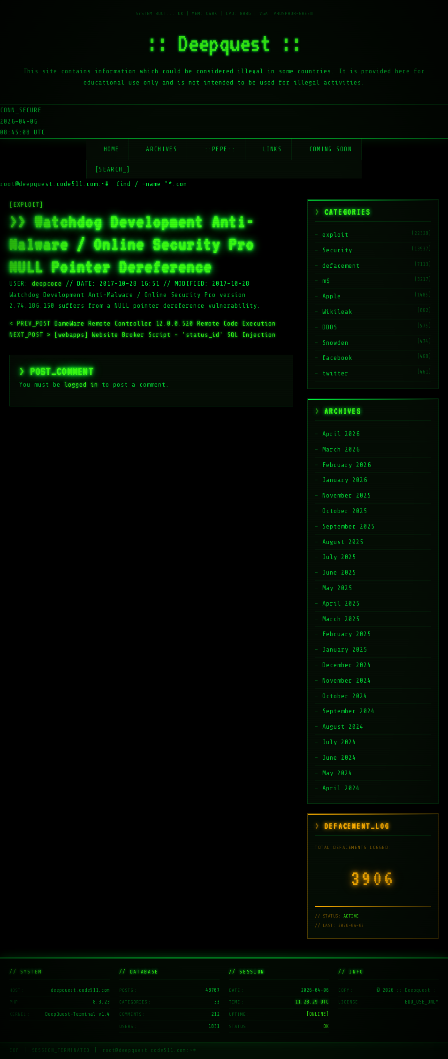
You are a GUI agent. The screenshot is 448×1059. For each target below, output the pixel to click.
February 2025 (346, 634)
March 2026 (341, 449)
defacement (341, 265)
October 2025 (344, 510)
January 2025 (344, 649)
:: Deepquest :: (224, 43)
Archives (161, 149)
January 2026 (344, 479)
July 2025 (339, 557)
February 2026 (346, 464)
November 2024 (346, 680)
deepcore (47, 283)
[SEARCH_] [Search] (112, 169)
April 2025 (341, 603)
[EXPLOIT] (26, 204)
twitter (335, 373)
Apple (331, 296)
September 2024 (348, 711)
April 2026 (341, 433)
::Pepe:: (220, 149)
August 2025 (343, 541)
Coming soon (330, 149)
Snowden (335, 342)
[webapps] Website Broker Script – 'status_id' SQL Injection (142, 334)
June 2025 (339, 572)
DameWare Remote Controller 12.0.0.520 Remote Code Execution (142, 323)
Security (337, 250)
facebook (337, 357)
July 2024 (339, 742)
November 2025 (346, 495)
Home (111, 149)
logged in (81, 384)
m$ (326, 280)
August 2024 (343, 726)
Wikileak (337, 311)
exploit (335, 234)
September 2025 (348, 526)
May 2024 (337, 773)
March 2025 (341, 619)
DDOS (329, 327)
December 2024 (346, 665)
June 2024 (339, 757)
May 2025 (337, 588)
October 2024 (344, 696)
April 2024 (341, 788)
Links (272, 149)
